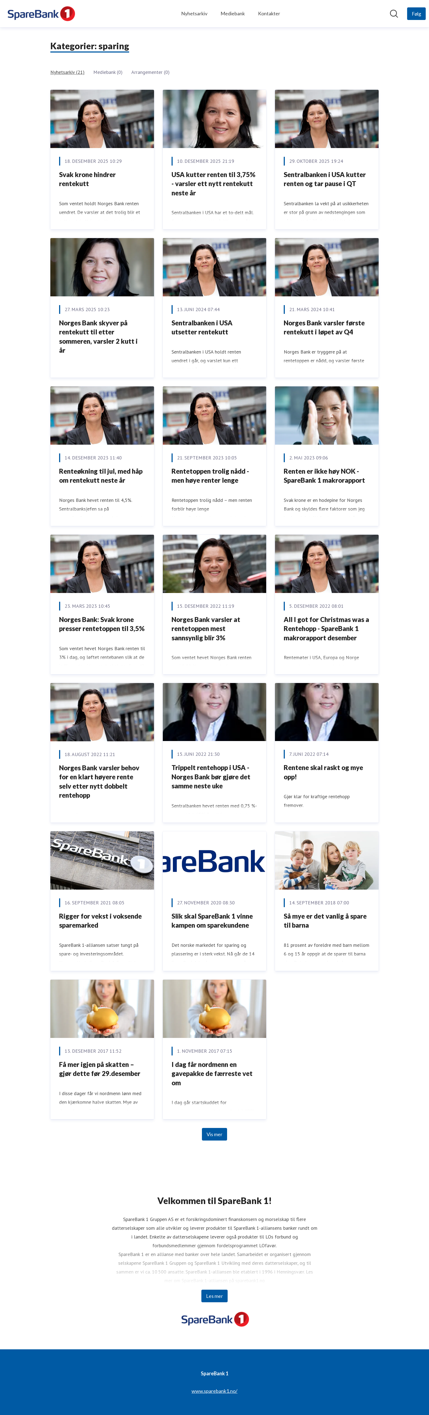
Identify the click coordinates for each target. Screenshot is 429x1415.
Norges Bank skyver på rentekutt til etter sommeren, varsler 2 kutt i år (98, 336)
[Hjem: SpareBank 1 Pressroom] (40, 13)
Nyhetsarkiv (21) (67, 72)
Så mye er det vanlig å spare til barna (325, 920)
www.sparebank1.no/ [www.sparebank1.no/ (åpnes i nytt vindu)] (214, 1391)
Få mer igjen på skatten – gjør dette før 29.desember (99, 1069)
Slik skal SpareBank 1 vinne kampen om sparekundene (212, 920)
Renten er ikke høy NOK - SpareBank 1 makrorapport (324, 475)
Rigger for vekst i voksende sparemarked (100, 920)
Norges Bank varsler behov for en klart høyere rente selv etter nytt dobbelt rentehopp (99, 781)
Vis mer (214, 1134)
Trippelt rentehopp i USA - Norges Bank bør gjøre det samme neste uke (211, 776)
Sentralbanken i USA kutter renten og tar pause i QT (325, 179)
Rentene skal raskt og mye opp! (323, 772)
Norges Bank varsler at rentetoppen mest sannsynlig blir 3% (206, 628)
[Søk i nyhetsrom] (394, 13)
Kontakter (269, 13)
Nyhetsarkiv (194, 13)
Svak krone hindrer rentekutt (87, 179)
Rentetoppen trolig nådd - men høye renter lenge (210, 475)
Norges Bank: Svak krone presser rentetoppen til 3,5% (101, 624)
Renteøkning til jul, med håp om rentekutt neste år (101, 475)
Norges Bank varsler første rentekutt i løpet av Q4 (324, 327)
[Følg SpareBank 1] (416, 13)
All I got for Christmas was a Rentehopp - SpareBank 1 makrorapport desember (326, 628)
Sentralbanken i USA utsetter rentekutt (202, 327)
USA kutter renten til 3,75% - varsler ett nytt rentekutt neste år (213, 183)
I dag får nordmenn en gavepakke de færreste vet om (212, 1073)
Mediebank (233, 13)
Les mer (214, 1296)
